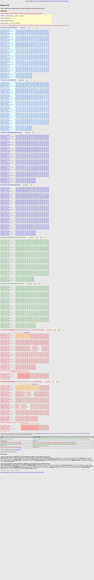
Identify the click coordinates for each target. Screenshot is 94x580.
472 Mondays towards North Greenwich (9, 27)
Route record (3, 23)
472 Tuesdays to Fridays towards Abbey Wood (10, 225)
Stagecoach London (10, 553)
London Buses (18, 553)
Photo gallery (66, 1)
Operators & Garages (58, 1)
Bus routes (36, 1)
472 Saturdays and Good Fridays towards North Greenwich (13, 291)
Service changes (50, 1)
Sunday (4, 470)
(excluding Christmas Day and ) (29, 407)
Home (26, 1)
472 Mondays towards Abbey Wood (8, 93)
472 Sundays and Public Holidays (7, 407)
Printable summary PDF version (7, 20)
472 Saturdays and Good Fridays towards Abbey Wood (12, 349)
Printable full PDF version (6, 18)
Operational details (42, 1)
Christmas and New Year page (42, 537)
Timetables (31, 1)
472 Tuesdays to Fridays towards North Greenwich (11, 159)
